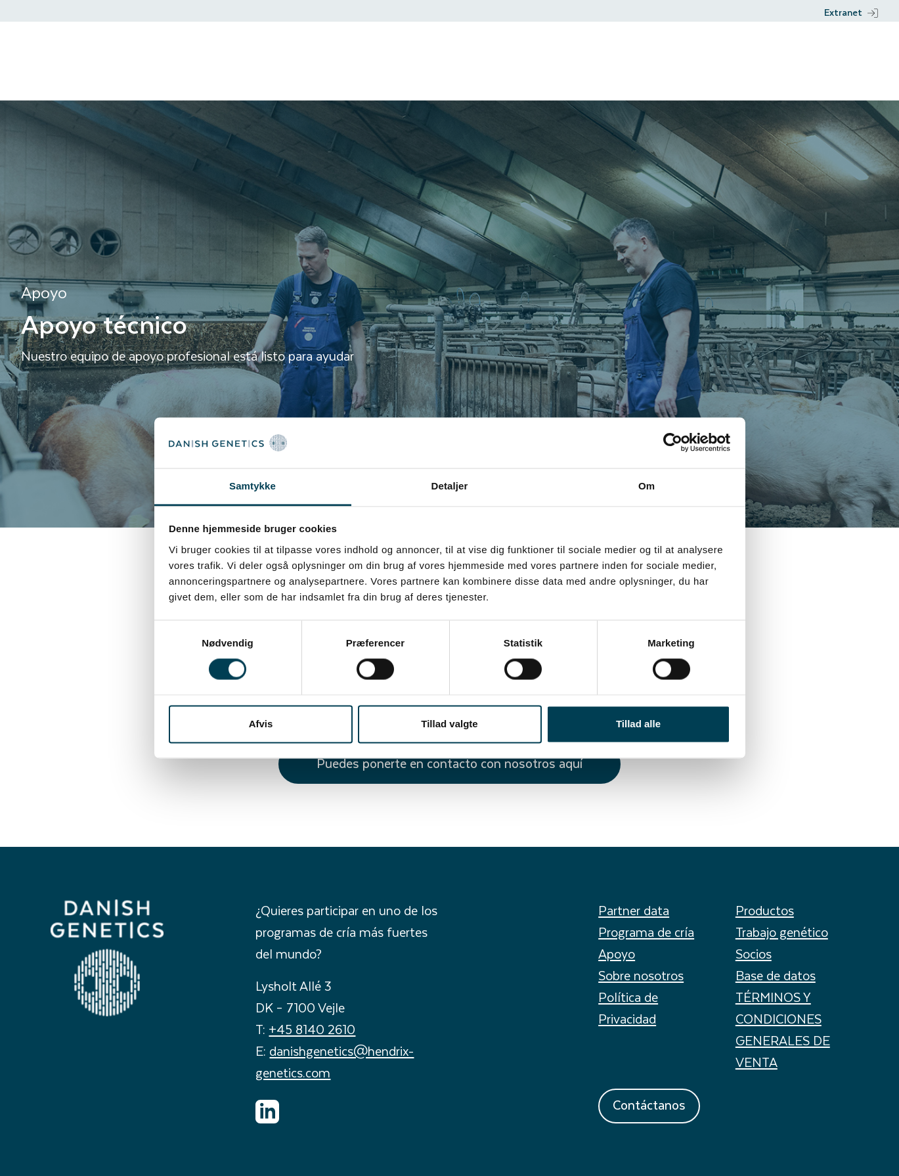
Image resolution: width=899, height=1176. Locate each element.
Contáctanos (649, 1105)
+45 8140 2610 (312, 1029)
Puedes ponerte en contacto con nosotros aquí (449, 763)
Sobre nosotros (641, 975)
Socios (753, 953)
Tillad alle (638, 723)
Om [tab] (646, 485)
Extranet (851, 12)
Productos (764, 910)
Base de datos (775, 975)
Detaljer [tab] (449, 485)
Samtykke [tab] (252, 485)
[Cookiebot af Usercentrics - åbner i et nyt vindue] (672, 443)
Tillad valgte (449, 723)
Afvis (261, 723)
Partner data (633, 910)
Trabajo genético (781, 932)
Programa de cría (646, 932)
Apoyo (616, 953)
